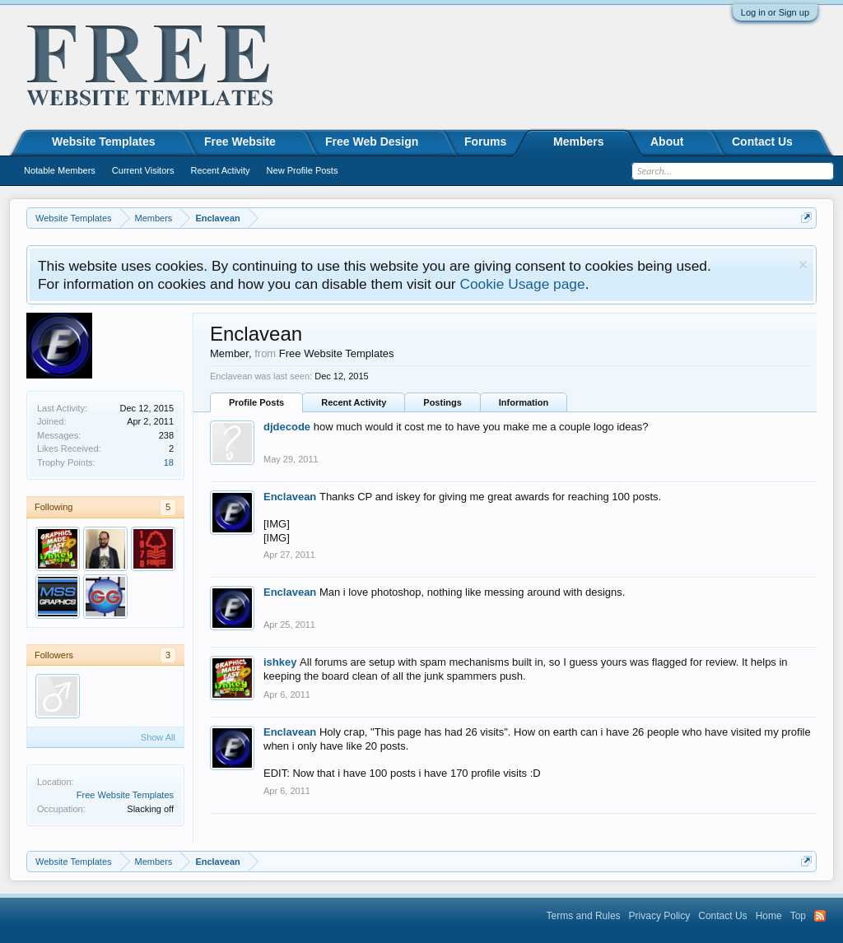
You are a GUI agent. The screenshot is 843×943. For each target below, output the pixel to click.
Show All (158, 737)
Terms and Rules (584, 916)
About (666, 141)
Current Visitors (143, 170)
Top (798, 916)
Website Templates (104, 141)
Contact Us (762, 141)
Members (578, 141)
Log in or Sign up (775, 12)
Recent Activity (353, 402)
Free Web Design (371, 141)
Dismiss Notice (803, 264)
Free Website (240, 141)
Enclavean (289, 496)
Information (524, 402)
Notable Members (59, 170)
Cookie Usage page (522, 284)
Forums (485, 141)
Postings (442, 402)
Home (769, 916)
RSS (820, 916)
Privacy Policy (660, 916)
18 (169, 462)
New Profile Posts (302, 170)
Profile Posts (256, 402)
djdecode (286, 426)
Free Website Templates (125, 795)
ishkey (279, 662)
